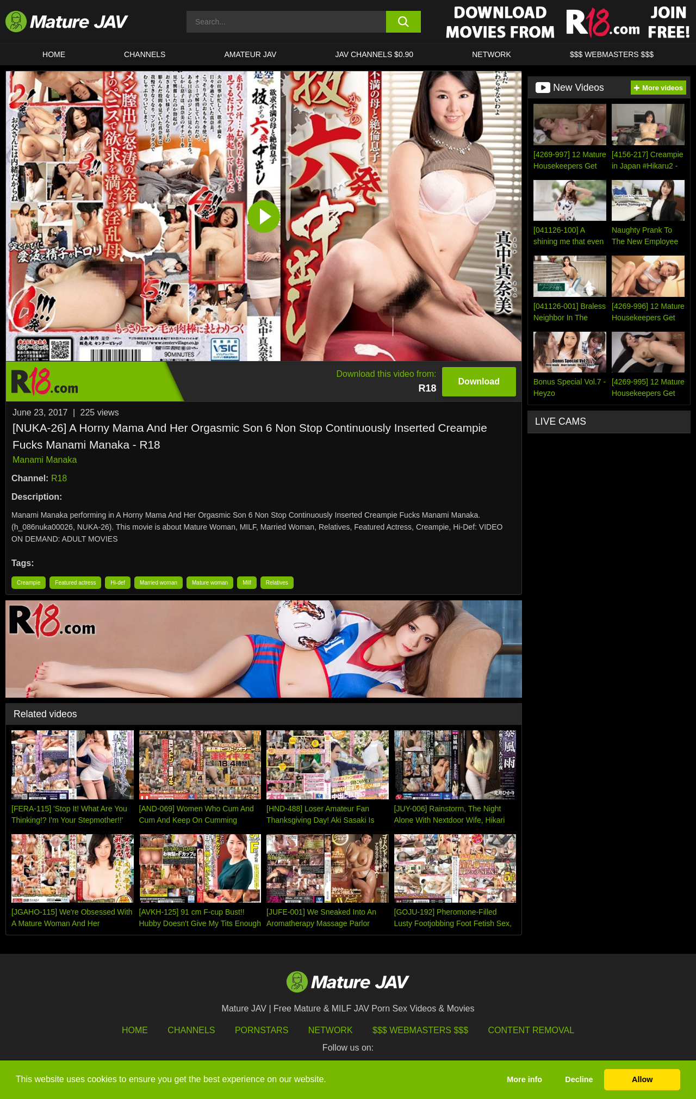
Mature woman (210, 583)
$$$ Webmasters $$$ (420, 1030)
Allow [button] (642, 1079)
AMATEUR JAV (250, 54)
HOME (53, 54)
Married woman (158, 583)
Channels (191, 1030)
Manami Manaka (45, 459)
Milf (247, 583)
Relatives (277, 583)
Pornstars (261, 1030)
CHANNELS (144, 54)
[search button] (403, 22)
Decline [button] (579, 1079)
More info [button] (524, 1079)
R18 (59, 478)
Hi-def (117, 583)
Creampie (28, 583)
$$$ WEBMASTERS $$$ (612, 54)
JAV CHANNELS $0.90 (374, 54)
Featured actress (75, 583)
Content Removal (531, 1030)
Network (491, 54)
